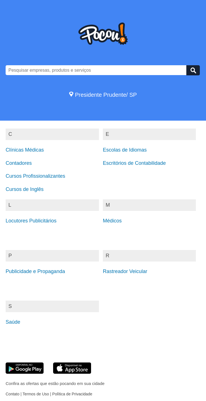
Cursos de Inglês (25, 189)
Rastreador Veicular (125, 271)
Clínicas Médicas (25, 150)
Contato (12, 394)
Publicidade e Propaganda (35, 271)
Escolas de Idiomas (125, 150)
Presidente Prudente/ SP (103, 95)
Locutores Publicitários (31, 221)
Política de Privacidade (72, 394)
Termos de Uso (35, 394)
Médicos (112, 221)
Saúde (13, 322)
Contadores (19, 163)
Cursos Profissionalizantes (35, 176)
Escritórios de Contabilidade (134, 163)
